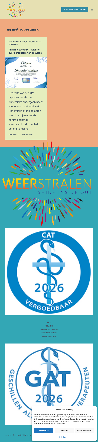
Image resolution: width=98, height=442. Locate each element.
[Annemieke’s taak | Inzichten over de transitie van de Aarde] (26, 72)
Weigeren (64, 430)
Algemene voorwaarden (49, 329)
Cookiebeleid (63, 437)
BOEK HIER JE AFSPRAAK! (75, 9)
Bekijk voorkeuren (84, 430)
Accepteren (44, 430)
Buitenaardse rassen (17, 42)
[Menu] (92, 9)
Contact (49, 322)
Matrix (29, 42)
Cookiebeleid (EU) (49, 336)
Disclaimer (49, 326)
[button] (93, 409)
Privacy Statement (49, 333)
